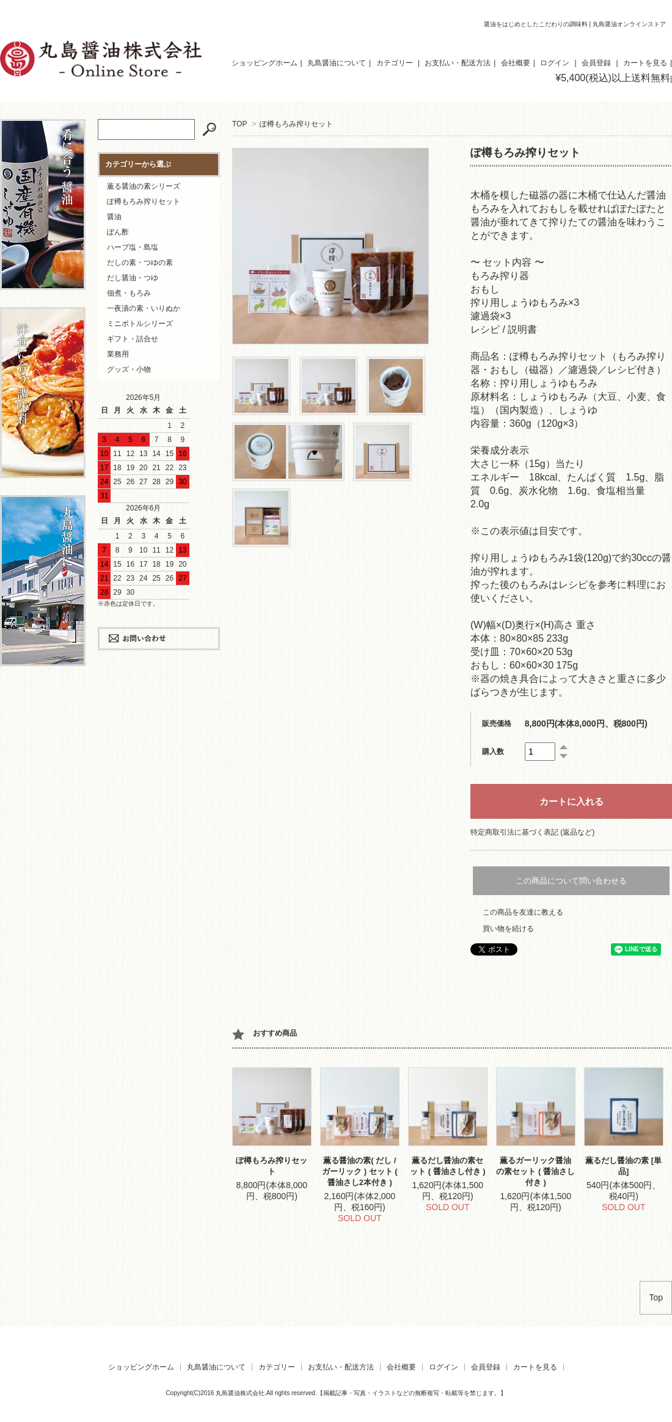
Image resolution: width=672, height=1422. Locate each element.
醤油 (114, 216)
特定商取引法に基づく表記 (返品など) (532, 832)
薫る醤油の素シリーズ (143, 186)
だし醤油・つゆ (132, 278)
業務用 (118, 354)
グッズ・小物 (129, 369)
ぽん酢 (118, 232)
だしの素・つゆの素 (140, 262)
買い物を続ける (508, 928)
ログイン (554, 63)
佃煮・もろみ (129, 293)
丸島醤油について (336, 63)
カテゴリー (394, 63)
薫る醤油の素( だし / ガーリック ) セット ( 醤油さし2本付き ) (360, 1171)
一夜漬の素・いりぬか (143, 308)
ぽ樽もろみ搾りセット (296, 124)
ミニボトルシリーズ (140, 323)
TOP (239, 124)
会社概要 (515, 63)
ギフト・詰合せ (132, 339)
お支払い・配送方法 (458, 63)
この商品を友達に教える (523, 912)
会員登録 (596, 63)
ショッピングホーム (265, 63)
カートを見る (645, 63)
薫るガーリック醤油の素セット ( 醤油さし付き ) (535, 1171)
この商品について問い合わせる (571, 880)
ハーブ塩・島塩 (132, 247)
